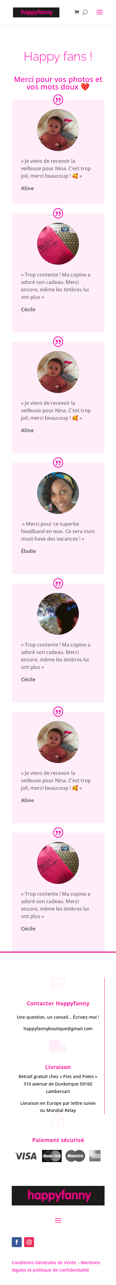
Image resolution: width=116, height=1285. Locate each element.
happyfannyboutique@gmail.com (58, 1028)
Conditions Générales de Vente (44, 1262)
